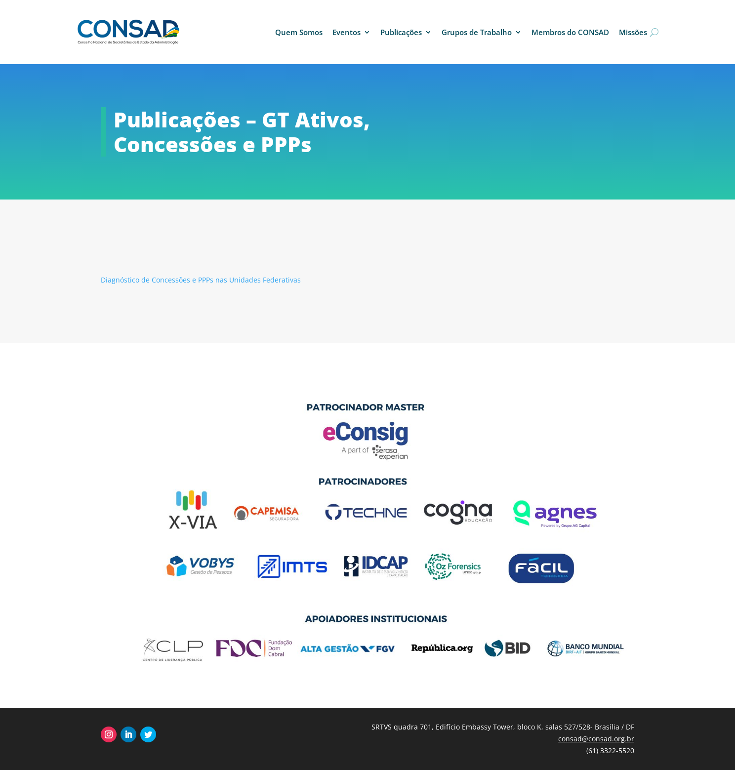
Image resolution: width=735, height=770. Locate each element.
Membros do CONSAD (570, 32)
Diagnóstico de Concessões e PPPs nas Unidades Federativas (201, 279)
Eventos (346, 32)
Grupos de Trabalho (477, 32)
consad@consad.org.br (596, 738)
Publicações (401, 32)
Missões (633, 32)
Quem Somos (299, 32)
